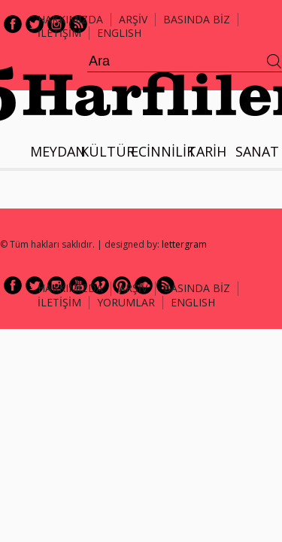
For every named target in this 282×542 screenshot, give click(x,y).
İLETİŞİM (59, 33)
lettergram (184, 244)
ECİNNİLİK (163, 151)
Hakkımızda (70, 19)
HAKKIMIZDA (70, 288)
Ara (274, 61)
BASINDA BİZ (196, 19)
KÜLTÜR (107, 151)
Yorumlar (126, 302)
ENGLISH (119, 33)
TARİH (206, 151)
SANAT (257, 151)
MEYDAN (58, 151)
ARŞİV (133, 19)
